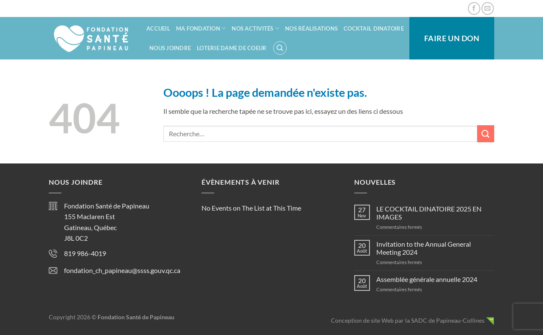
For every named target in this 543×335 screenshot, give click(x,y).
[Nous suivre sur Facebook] (474, 8)
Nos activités (255, 28)
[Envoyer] (485, 133)
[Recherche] (280, 48)
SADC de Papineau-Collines (447, 320)
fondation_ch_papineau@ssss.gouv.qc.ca (122, 270)
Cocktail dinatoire (374, 28)
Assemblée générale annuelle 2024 (426, 279)
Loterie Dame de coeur (231, 48)
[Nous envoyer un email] (487, 8)
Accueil (158, 28)
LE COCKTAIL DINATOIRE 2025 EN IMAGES (428, 213)
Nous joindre (170, 48)
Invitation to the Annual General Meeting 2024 (423, 248)
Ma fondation (201, 28)
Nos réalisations (311, 28)
